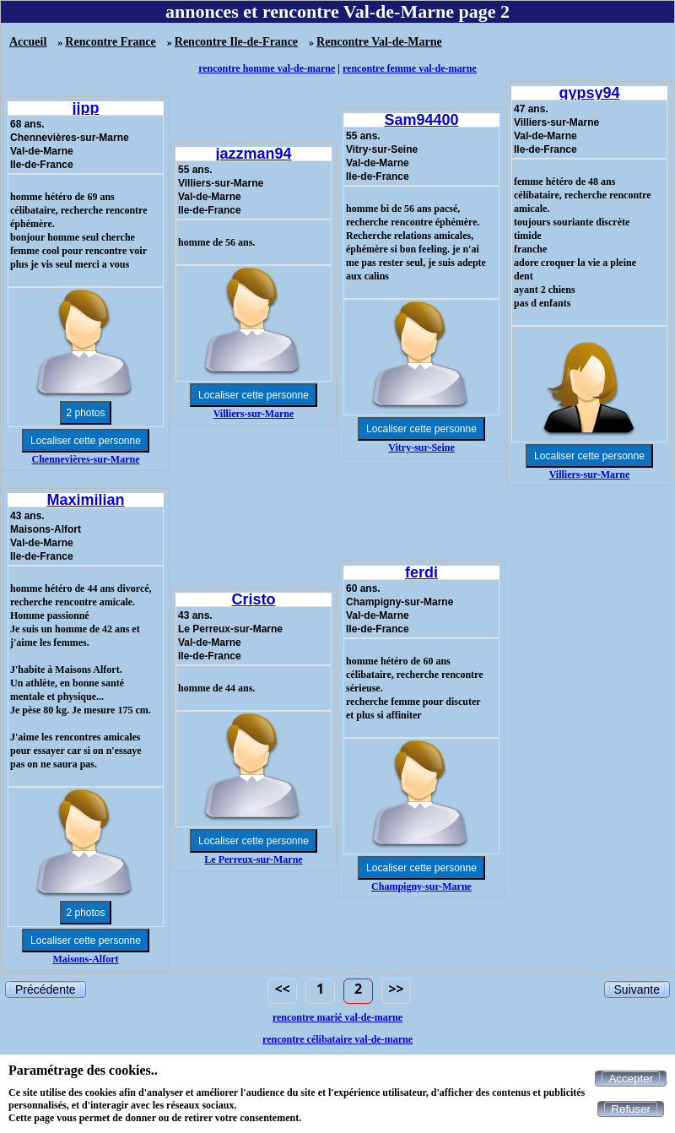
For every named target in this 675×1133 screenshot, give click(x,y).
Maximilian (85, 499)
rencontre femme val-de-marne (410, 68)
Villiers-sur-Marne (253, 414)
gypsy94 (589, 92)
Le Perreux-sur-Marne (253, 859)
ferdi (421, 572)
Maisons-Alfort (86, 959)
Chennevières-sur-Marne (86, 459)
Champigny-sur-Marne (421, 886)
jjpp (86, 108)
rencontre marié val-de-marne (337, 1017)
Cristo (253, 599)
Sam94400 (421, 119)
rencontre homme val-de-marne (266, 68)
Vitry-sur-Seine (421, 447)
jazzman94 (253, 153)
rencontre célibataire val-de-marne (337, 1039)
